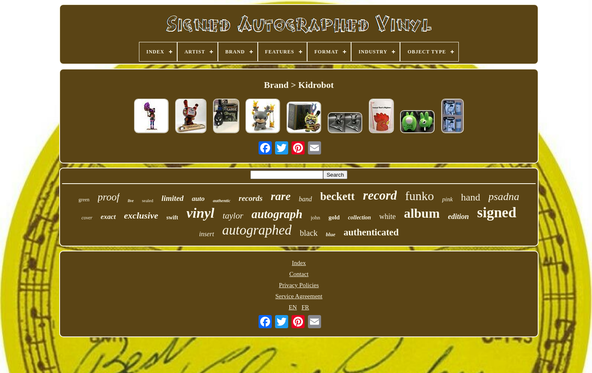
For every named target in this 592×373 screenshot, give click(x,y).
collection (359, 217)
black (308, 232)
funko (419, 196)
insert (206, 233)
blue (330, 234)
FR (305, 307)
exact (108, 217)
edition (458, 216)
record (380, 195)
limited (173, 198)
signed (496, 213)
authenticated (371, 232)
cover (86, 218)
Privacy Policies (299, 285)
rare (281, 196)
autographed (257, 230)
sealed (147, 200)
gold (334, 217)
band (305, 199)
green (84, 200)
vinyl (200, 213)
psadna (503, 197)
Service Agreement (299, 296)
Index (299, 263)
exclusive (141, 215)
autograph (277, 214)
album (421, 213)
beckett (337, 196)
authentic (222, 200)
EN (293, 307)
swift (172, 217)
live (131, 200)
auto (198, 199)
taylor (232, 216)
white (387, 216)
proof (109, 197)
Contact (299, 274)
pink (447, 199)
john (315, 217)
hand (470, 197)
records (251, 198)
